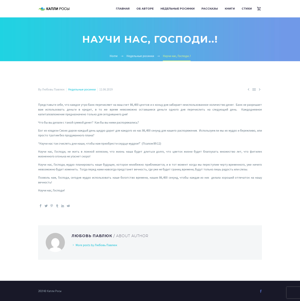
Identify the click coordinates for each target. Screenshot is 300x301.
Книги (230, 8)
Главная (123, 8)
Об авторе (145, 8)
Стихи (247, 8)
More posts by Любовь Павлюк (96, 245)
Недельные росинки (178, 8)
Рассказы (209, 8)
